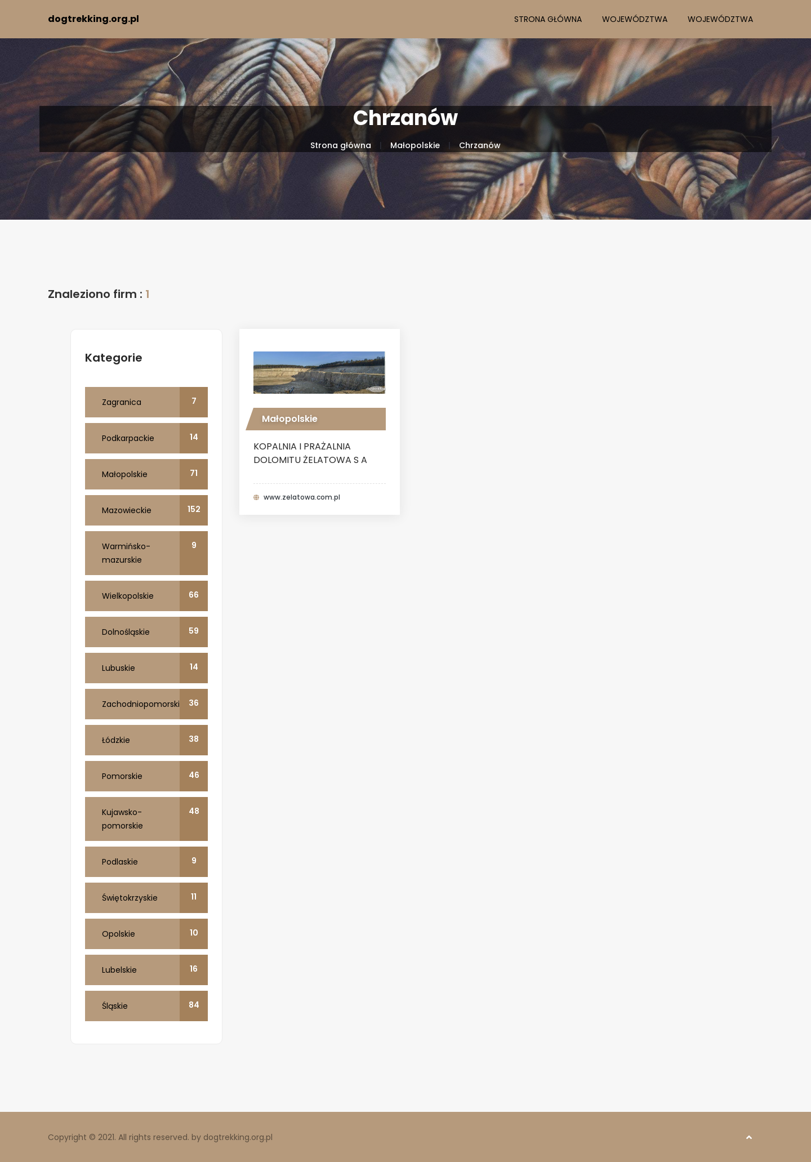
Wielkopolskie (155, 596)
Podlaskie (155, 862)
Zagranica (155, 402)
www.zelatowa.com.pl (302, 497)
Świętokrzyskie (155, 898)
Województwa (634, 19)
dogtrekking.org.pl (93, 18)
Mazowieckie (155, 510)
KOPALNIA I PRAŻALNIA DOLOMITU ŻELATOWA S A (310, 453)
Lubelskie (155, 970)
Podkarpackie (155, 438)
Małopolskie (415, 145)
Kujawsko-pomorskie (155, 819)
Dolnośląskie (155, 632)
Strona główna (548, 19)
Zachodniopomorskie (155, 704)
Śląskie (155, 1006)
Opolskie (155, 934)
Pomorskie (155, 776)
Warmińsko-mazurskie (155, 553)
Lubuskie (155, 668)
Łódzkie (155, 740)
